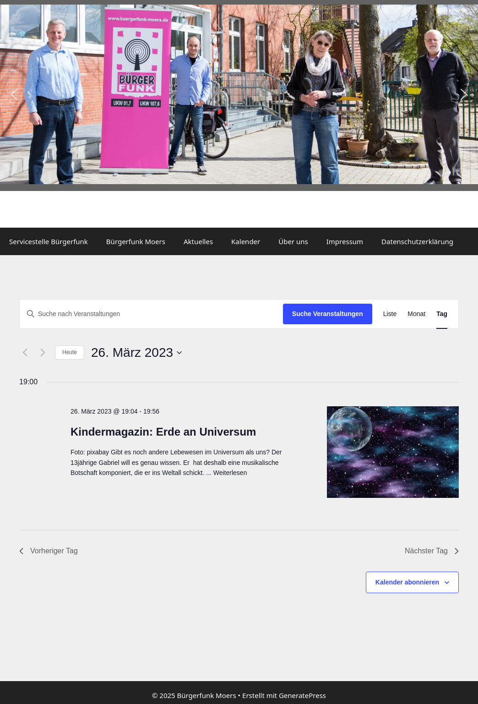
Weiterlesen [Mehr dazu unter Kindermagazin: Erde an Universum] (230, 472)
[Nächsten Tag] (42, 352)
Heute (69, 352)
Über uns (293, 241)
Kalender (245, 241)
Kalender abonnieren (407, 582)
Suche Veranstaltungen (327, 313)
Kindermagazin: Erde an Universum (163, 432)
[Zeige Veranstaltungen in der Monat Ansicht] (416, 314)
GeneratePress (302, 695)
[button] (14, 94)
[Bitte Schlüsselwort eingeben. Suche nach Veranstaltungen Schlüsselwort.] (151, 314)
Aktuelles (198, 241)
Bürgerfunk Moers (135, 241)
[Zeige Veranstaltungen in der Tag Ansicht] (441, 314)
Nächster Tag (432, 551)
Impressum (344, 241)
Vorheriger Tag (48, 551)
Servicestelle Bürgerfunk (48, 241)
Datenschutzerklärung (417, 241)
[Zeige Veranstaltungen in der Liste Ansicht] (390, 314)
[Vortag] (24, 352)
